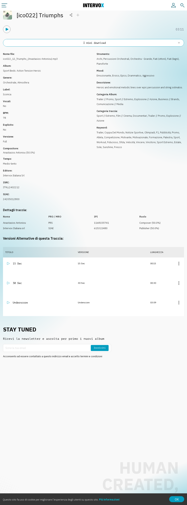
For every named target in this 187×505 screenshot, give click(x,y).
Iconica (7, 94)
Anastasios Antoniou (14, 222)
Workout (101, 142)
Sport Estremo (165, 142)
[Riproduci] (7, 29)
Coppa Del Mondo (114, 132)
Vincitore (151, 142)
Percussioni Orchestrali (116, 58)
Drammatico (134, 75)
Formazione (155, 137)
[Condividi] (71, 15)
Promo (175, 132)
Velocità (130, 142)
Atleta (100, 137)
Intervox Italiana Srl (13, 175)
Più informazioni (109, 499)
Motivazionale (140, 137)
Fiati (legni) (173, 58)
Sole (99, 147)
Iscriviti (100, 347)
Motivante (126, 137)
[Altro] (179, 263)
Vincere (140, 142)
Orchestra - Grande (141, 58)
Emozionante (104, 75)
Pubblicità (165, 132)
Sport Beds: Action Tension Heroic (22, 70)
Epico (123, 75)
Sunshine (108, 147)
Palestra (167, 137)
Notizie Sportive (134, 132)
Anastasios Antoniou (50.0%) (19, 152)
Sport (176, 137)
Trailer (100, 132)
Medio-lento (10, 163)
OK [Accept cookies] (177, 499)
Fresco (118, 147)
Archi (99, 58)
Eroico (115, 75)
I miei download (131, 42)
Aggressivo (148, 75)
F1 (157, 132)
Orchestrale (9, 82)
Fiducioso (112, 142)
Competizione (112, 137)
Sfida (122, 142)
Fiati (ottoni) (159, 58)
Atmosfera (23, 82)
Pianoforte (102, 63)
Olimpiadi (149, 132)
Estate (177, 142)
